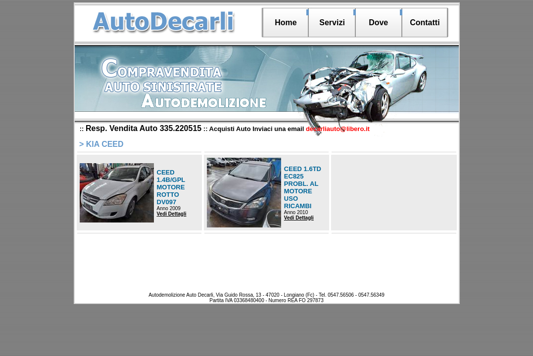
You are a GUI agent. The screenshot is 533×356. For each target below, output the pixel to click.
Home (285, 22)
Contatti (424, 22)
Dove (378, 22)
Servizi (332, 22)
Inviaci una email (311, 129)
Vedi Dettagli (172, 214)
